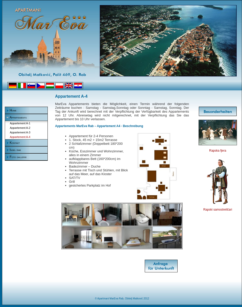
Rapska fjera (217, 150)
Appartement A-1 (20, 123)
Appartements (18, 117)
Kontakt (15, 143)
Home (13, 110)
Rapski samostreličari (217, 209)
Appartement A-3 (20, 132)
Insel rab (15, 150)
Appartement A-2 (20, 127)
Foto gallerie (18, 157)
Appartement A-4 (20, 136)
